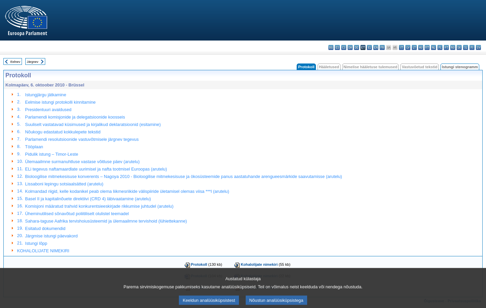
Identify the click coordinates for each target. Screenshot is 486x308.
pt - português (446, 47)
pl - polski (439, 47)
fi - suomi (472, 47)
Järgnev (32, 61)
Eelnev (15, 61)
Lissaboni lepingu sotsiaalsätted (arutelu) (64, 183)
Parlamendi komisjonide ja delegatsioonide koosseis (75, 117)
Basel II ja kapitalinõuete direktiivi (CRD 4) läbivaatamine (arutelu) (88, 198)
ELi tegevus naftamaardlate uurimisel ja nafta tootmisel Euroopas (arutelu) (96, 169)
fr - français (382, 47)
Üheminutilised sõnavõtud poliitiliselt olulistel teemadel (77, 213)
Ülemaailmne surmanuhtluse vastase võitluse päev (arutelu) (82, 161)
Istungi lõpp (36, 243)
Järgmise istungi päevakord (51, 235)
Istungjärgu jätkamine (45, 94)
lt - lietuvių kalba (414, 47)
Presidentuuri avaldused (48, 109)
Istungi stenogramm (460, 67)
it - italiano (401, 47)
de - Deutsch (356, 47)
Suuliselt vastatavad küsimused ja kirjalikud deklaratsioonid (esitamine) (93, 124)
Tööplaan (34, 146)
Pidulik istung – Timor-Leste (51, 154)
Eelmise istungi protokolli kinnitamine (60, 102)
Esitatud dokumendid (45, 228)
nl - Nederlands (433, 47)
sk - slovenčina (459, 47)
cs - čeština (343, 47)
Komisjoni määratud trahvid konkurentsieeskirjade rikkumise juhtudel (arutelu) (99, 206)
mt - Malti (427, 47)
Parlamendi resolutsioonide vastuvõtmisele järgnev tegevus (81, 139)
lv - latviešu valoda (407, 47)
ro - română (452, 47)
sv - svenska (478, 47)
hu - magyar (420, 47)
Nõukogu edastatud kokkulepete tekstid (62, 131)
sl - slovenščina (465, 47)
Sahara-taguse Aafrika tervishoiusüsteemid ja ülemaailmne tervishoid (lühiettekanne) (106, 221)
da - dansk (350, 47)
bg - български (330, 47)
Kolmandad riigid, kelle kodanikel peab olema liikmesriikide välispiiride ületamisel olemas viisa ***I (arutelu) (127, 191)
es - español (337, 47)
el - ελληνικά (369, 47)
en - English (375, 47)
